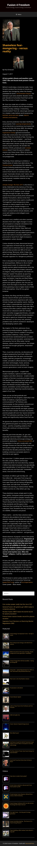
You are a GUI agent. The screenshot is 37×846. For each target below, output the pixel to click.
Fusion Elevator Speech (15, 697)
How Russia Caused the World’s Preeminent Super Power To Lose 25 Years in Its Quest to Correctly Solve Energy (22, 743)
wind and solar (14, 115)
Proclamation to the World (16, 688)
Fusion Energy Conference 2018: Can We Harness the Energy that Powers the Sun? (22, 803)
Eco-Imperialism (26, 582)
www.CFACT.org (8, 582)
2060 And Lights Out (15, 715)
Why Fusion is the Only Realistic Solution (19, 679)
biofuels (5, 115)
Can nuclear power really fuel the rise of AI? (17, 604)
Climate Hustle (7, 165)
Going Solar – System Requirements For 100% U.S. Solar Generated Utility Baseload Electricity (22, 670)
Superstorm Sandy (9, 133)
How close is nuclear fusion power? (18, 776)
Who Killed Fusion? (14, 733)
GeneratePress (29, 843)
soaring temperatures (23, 124)
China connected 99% (25, 441)
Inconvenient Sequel (24, 93)
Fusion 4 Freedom (18, 5)
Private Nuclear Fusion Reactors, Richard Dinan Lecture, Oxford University (21, 794)
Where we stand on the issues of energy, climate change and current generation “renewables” (21, 652)
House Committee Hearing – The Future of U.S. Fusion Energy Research (21, 822)
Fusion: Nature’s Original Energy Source (19, 724)
